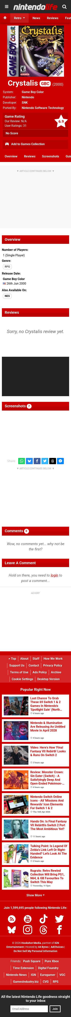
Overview (11, 156)
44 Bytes (43, 947)
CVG (46, 981)
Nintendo (28, 97)
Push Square (32, 961)
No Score (12, 133)
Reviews (29, 156)
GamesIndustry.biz (26, 981)
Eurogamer (47, 975)
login (54, 575)
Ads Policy (40, 672)
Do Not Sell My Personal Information (35, 951)
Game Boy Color (33, 92)
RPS (56, 981)
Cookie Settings (22, 679)
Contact (34, 665)
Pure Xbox (52, 961)
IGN (33, 975)
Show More (35, 895)
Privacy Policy (52, 665)
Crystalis (29, 83)
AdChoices (57, 947)
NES (7, 296)
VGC (62, 975)
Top (12, 658)
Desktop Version (48, 679)
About (24, 658)
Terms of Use (19, 672)
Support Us (16, 665)
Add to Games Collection (25, 144)
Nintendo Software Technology (43, 108)
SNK (25, 102)
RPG (7, 266)
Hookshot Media (31, 943)
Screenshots (50, 156)
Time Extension (23, 968)
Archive (56, 672)
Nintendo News (16, 975)
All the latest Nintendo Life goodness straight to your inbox (35, 999)
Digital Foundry (48, 968)
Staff (36, 658)
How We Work (53, 658)
